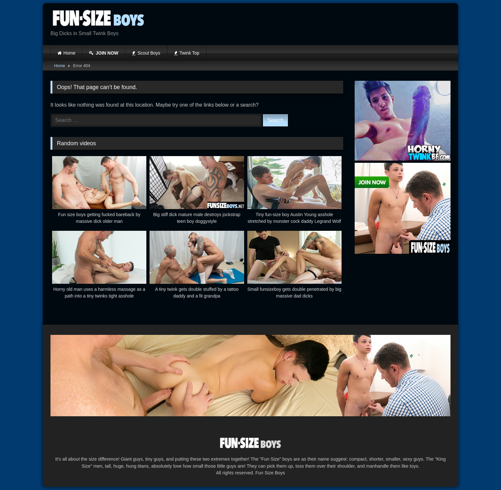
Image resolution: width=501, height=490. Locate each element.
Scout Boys (146, 53)
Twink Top (186, 53)
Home (69, 53)
